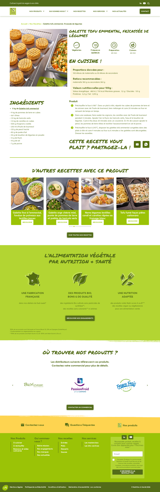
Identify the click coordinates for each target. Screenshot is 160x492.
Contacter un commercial (80, 407)
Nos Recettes (79, 11)
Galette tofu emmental (29, 108)
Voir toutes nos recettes (80, 235)
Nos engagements (45, 448)
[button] (13, 385)
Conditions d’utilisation (57, 487)
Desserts (64, 449)
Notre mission (43, 445)
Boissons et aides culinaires (20, 450)
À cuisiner (17, 442)
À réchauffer (18, 445)
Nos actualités (43, 455)
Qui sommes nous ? (57, 11)
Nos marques (43, 452)
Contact (145, 11)
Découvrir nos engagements (80, 318)
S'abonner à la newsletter (127, 472)
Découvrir (27, 222)
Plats (63, 445)
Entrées (64, 442)
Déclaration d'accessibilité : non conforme (84, 487)
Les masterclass (91, 442)
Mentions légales (16, 487)
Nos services (99, 11)
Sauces (64, 452)
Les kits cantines (92, 445)
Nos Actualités (119, 11)
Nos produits (35, 11)
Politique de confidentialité (35, 487)
